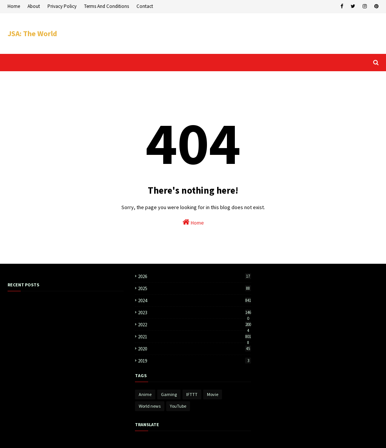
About (34, 6)
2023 (194, 312)
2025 (194, 288)
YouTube (178, 406)
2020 (194, 349)
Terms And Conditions (106, 6)
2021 (194, 336)
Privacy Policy (62, 6)
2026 (194, 276)
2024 (194, 300)
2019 (194, 361)
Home (14, 6)
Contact (144, 6)
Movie (212, 394)
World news (150, 406)
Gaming (169, 394)
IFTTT (192, 394)
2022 (194, 324)
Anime (145, 394)
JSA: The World (32, 33)
